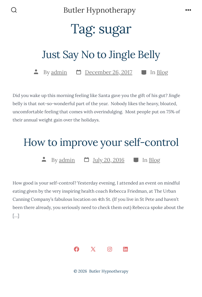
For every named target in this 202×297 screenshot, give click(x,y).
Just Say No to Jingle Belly (101, 54)
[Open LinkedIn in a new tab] (125, 249)
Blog (162, 72)
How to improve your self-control (101, 142)
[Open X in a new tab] (93, 249)
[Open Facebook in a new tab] (76, 249)
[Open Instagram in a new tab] (109, 249)
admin (59, 72)
